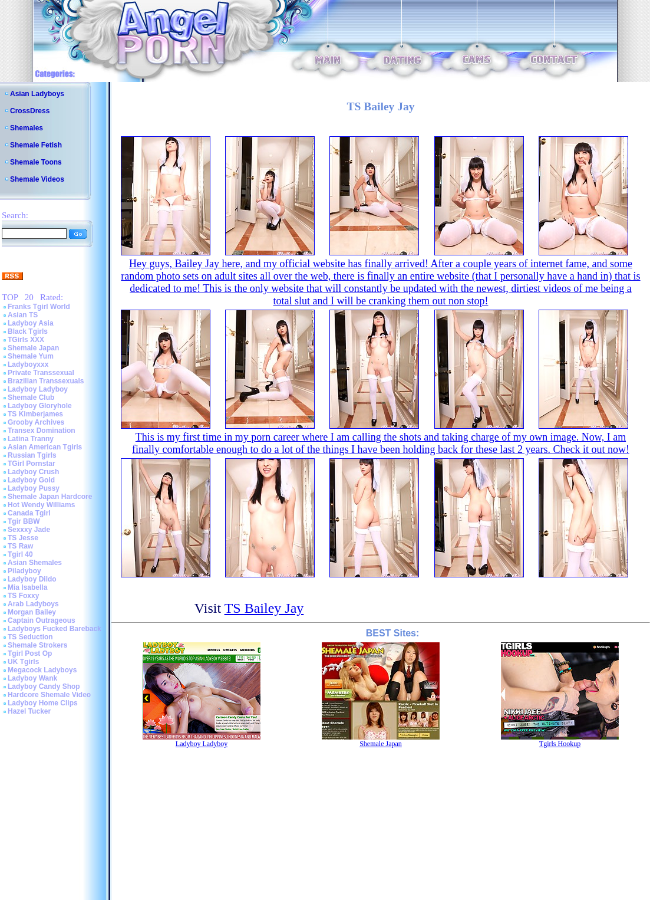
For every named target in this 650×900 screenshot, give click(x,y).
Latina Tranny (31, 439)
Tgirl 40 (20, 554)
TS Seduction (30, 637)
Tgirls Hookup (559, 744)
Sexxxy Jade (29, 529)
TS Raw (20, 546)
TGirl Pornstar (31, 463)
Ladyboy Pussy (34, 488)
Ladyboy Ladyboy (38, 389)
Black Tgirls (28, 331)
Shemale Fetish (36, 145)
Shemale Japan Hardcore (50, 496)
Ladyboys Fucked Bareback (54, 629)
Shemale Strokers (37, 645)
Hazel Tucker (29, 711)
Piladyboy (24, 571)
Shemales (26, 128)
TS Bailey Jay (264, 608)
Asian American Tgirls (45, 447)
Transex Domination (41, 430)
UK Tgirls (23, 662)
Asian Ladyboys (37, 94)
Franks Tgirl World (39, 307)
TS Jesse (23, 538)
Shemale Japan (33, 348)
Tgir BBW (24, 521)
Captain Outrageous (41, 620)
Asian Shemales (35, 563)
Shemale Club (31, 397)
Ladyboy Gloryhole (40, 406)
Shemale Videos (37, 179)
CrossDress (30, 111)
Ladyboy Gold (31, 480)
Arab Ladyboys (33, 604)
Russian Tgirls (32, 455)
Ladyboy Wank (32, 678)
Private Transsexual (41, 373)
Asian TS (23, 315)
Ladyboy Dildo (32, 579)
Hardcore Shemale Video (49, 695)
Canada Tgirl (29, 513)
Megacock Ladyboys (42, 670)
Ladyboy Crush (33, 472)
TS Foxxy (23, 596)
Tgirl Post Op (30, 653)
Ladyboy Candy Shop (44, 686)
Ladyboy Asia (31, 323)
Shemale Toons (36, 162)
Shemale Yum (31, 356)
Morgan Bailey (32, 612)
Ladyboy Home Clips (43, 703)
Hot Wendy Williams (41, 505)
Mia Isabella (27, 587)
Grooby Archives (36, 422)
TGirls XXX (26, 340)
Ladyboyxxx (28, 364)
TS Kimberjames (35, 414)
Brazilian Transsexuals (46, 381)
